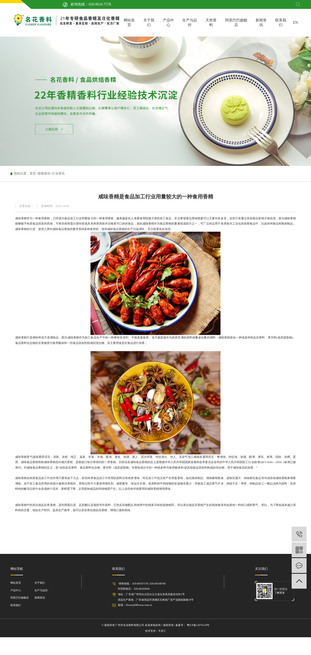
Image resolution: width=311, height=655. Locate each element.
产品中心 (168, 22)
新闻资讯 (261, 22)
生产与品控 (189, 22)
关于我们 (148, 22)
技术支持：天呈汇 (155, 630)
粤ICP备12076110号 (197, 625)
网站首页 (129, 22)
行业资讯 (58, 173)
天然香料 (211, 22)
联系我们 (280, 22)
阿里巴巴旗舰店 (236, 22)
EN (295, 23)
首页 (33, 173)
